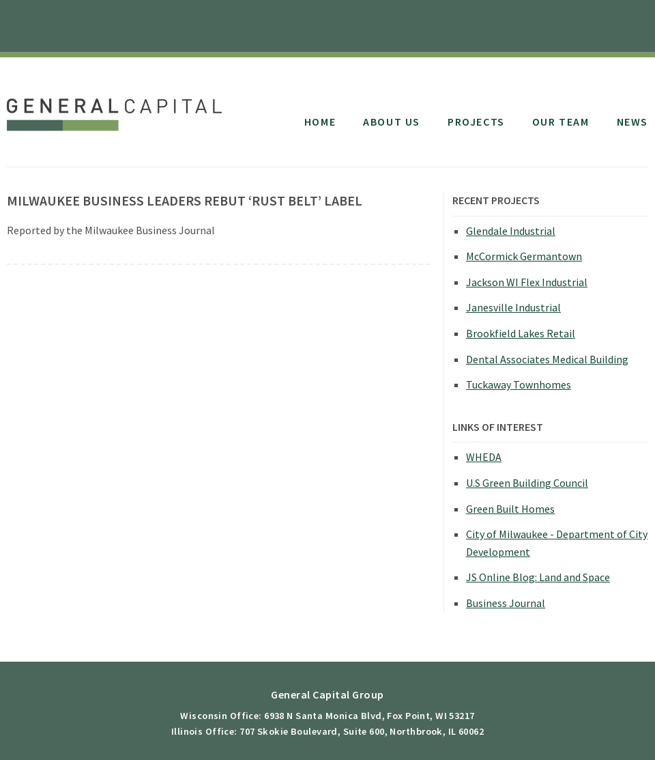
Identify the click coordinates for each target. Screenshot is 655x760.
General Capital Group (118, 108)
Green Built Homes (510, 509)
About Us (391, 121)
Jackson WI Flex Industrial (526, 282)
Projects (476, 121)
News (632, 121)
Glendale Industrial (510, 231)
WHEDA (483, 457)
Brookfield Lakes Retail (520, 333)
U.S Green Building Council (527, 483)
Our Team (561, 121)
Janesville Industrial (513, 307)
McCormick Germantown (524, 256)
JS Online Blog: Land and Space (538, 577)
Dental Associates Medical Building (547, 359)
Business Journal (505, 603)
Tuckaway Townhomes (518, 384)
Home (320, 121)
